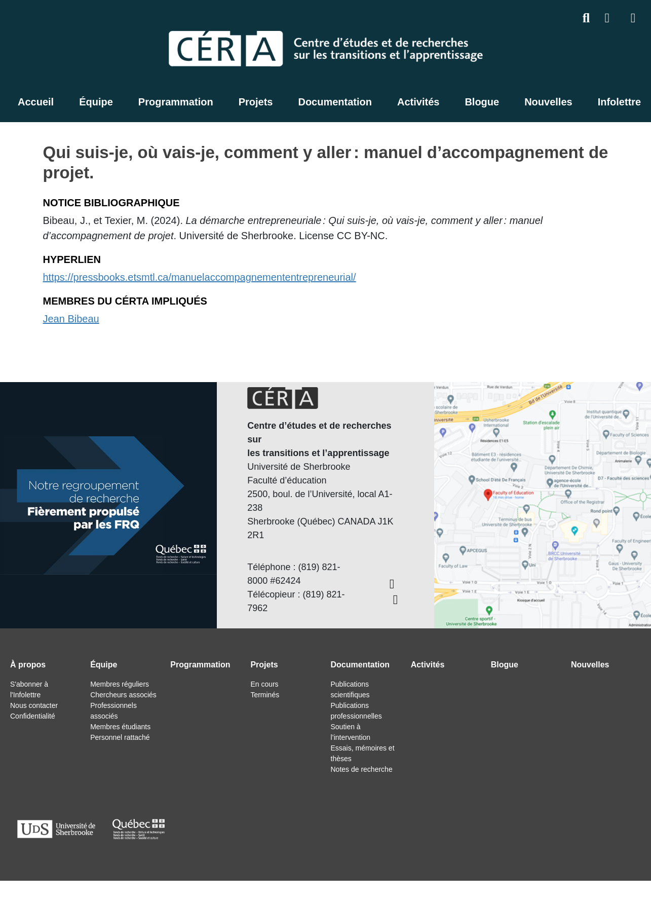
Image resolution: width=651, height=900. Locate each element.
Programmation (175, 101)
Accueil (36, 101)
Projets (256, 101)
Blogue (482, 101)
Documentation (335, 101)
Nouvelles (548, 101)
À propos (28, 664)
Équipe (96, 101)
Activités (418, 101)
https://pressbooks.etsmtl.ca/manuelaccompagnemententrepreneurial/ (199, 277)
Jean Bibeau (71, 318)
